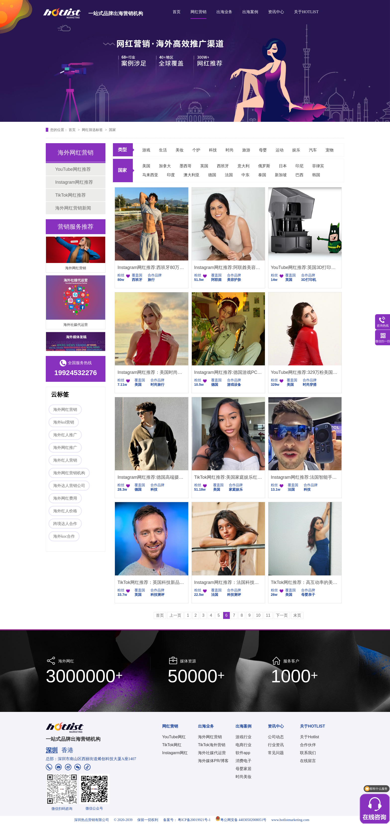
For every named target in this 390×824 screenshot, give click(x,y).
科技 (213, 150)
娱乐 (296, 150)
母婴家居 (243, 769)
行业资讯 (276, 745)
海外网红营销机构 (69, 473)
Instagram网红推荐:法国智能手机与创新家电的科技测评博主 (305, 477)
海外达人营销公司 (69, 485)
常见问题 (276, 753)
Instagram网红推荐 (74, 182)
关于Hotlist (309, 737)
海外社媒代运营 (75, 325)
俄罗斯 (264, 166)
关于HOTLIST (306, 12)
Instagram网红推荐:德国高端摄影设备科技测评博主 (151, 477)
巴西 (299, 175)
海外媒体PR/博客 (213, 761)
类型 (122, 149)
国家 (112, 130)
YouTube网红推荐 (73, 169)
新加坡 (281, 175)
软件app (243, 753)
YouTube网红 (174, 737)
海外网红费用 (65, 498)
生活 (163, 150)
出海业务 (224, 12)
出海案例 (250, 12)
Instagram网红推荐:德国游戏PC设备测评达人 (228, 372)
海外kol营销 (63, 422)
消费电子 (243, 761)
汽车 (313, 150)
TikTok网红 (172, 745)
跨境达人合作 (65, 523)
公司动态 (276, 737)
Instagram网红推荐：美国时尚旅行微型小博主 (151, 372)
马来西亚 (150, 175)
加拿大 (165, 166)
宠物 (330, 150)
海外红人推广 (65, 435)
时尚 (230, 150)
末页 (297, 615)
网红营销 (198, 12)
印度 (171, 175)
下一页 (282, 615)
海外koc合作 (64, 536)
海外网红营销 (75, 269)
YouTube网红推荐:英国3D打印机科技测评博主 (305, 267)
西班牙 (223, 166)
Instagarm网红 (175, 753)
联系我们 (308, 753)
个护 (196, 150)
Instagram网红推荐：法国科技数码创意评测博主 (228, 582)
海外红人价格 (65, 511)
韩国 (316, 175)
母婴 (263, 150)
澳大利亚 (191, 175)
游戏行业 (243, 737)
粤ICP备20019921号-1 (194, 820)
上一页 (175, 615)
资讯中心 (276, 12)
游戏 (146, 150)
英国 (204, 166)
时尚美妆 (243, 777)
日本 (283, 166)
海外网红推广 (65, 447)
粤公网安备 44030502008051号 (241, 820)
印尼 (299, 166)
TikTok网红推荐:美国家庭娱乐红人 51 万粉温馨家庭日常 (228, 477)
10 (258, 615)
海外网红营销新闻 (73, 208)
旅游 (246, 150)
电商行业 (243, 745)
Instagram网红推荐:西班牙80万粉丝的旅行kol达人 (151, 267)
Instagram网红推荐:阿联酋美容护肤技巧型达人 (228, 267)
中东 (245, 175)
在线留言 (308, 761)
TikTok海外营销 (211, 745)
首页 (177, 12)
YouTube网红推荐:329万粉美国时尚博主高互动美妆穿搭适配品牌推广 (305, 372)
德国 (212, 175)
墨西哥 (186, 166)
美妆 (180, 150)
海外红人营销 (65, 460)
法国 (229, 175)
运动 (280, 150)
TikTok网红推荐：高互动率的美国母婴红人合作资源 (305, 582)
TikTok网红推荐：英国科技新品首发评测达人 (151, 582)
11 (268, 615)
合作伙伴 (308, 745)
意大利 (243, 166)
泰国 (262, 175)
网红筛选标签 (93, 130)
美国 (146, 166)
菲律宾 (318, 166)
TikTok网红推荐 (70, 195)
